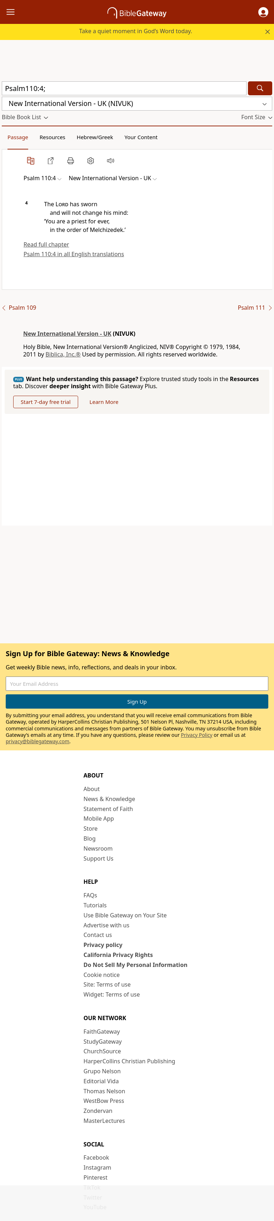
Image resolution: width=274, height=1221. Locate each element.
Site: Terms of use (107, 984)
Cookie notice (101, 975)
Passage (17, 137)
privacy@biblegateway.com (37, 741)
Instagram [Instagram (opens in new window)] (97, 1167)
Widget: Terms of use (111, 994)
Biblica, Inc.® (63, 354)
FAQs (90, 895)
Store (90, 828)
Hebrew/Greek (95, 137)
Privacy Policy (196, 734)
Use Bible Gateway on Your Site (125, 915)
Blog (89, 838)
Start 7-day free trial (46, 401)
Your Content (141, 137)
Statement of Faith (108, 809)
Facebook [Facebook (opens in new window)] (96, 1157)
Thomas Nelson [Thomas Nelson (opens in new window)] (104, 1091)
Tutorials (95, 905)
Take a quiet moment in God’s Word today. (135, 31)
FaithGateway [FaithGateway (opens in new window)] (101, 1031)
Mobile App (98, 818)
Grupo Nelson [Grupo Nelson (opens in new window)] (102, 1071)
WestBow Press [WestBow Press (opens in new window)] (103, 1101)
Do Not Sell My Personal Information (135, 965)
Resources (52, 137)
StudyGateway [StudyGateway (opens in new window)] (102, 1041)
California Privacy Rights (118, 955)
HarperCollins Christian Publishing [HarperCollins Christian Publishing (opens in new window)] (129, 1061)
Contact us (97, 935)
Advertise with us (106, 925)
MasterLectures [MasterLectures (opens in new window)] (104, 1121)
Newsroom (98, 848)
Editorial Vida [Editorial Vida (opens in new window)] (101, 1081)
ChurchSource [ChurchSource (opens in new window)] (102, 1051)
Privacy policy (102, 945)
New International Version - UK (67, 334)
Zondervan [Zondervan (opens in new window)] (97, 1111)
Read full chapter (46, 244)
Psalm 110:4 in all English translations (74, 254)
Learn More (104, 401)
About (91, 789)
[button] (263, 12)
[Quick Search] (124, 88)
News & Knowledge (109, 799)
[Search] (260, 88)
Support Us (98, 858)
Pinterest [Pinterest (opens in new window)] (95, 1177)
